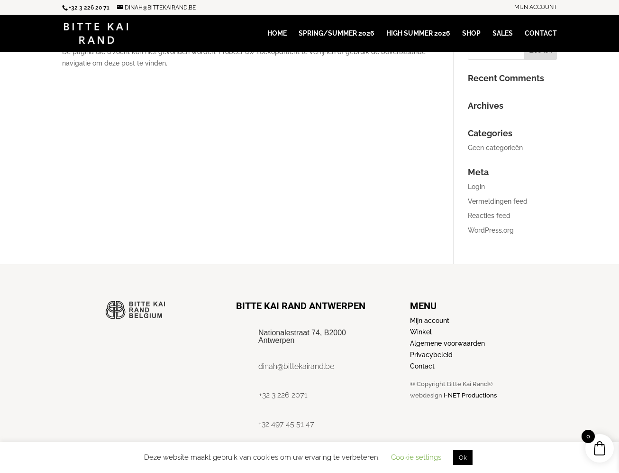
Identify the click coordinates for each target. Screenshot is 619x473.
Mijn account (535, 7)
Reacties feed (489, 215)
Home (277, 33)
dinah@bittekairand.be (296, 366)
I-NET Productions (470, 395)
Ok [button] (463, 457)
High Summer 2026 (418, 33)
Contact (541, 33)
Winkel (421, 332)
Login (476, 186)
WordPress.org (491, 230)
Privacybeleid (431, 355)
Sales (502, 33)
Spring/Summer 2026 (336, 33)
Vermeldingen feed (498, 201)
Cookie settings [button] (416, 457)
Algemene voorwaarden (447, 343)
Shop (471, 33)
